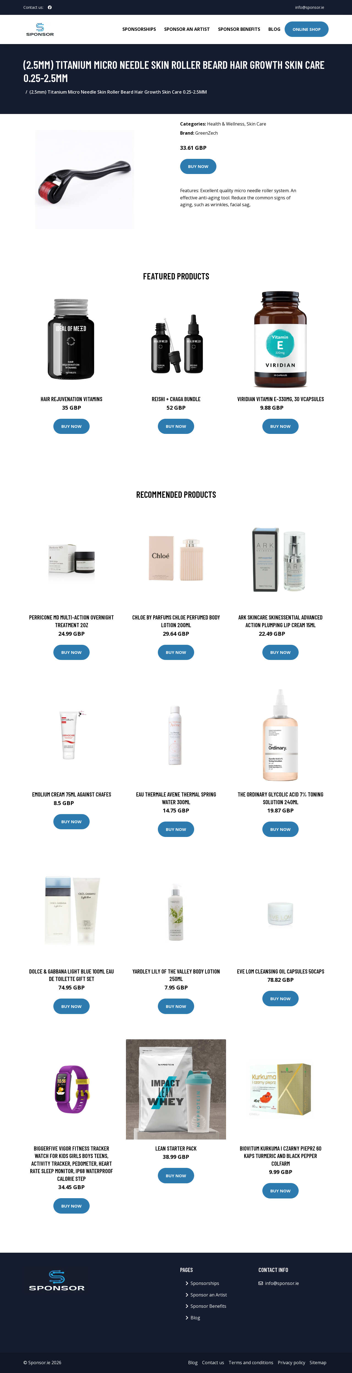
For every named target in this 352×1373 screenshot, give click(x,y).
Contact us (213, 1363)
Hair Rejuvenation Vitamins (71, 398)
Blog (274, 29)
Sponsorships (139, 29)
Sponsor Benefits (239, 29)
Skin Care (256, 124)
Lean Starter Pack (176, 1148)
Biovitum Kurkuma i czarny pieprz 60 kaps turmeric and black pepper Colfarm (280, 1156)
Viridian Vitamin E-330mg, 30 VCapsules (280, 398)
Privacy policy (291, 1363)
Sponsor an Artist (187, 29)
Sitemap (318, 1363)
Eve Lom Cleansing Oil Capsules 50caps (280, 971)
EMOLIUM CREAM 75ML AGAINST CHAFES (71, 794)
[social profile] (50, 7)
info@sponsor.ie (309, 7)
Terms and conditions (251, 1363)
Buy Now (198, 166)
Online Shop (307, 29)
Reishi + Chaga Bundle (176, 398)
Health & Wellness (225, 124)
